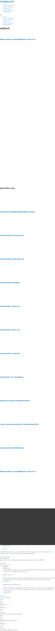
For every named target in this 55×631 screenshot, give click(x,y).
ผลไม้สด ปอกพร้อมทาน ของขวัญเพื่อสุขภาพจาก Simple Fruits (18, 39)
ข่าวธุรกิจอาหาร (6, 8)
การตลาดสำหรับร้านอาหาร (8, 5)
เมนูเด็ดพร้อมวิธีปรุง (7, 11)
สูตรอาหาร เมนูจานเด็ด (8, 7)
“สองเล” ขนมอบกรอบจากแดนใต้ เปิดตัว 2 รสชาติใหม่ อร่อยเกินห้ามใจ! (19, 424)
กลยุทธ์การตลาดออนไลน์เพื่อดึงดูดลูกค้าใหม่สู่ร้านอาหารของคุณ (17, 212)
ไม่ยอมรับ (5, 556)
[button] (27, 15)
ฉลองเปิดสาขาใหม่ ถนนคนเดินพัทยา (10, 282)
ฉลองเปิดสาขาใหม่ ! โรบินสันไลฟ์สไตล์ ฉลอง (12, 448)
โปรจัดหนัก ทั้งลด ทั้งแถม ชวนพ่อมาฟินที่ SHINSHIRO (15, 400)
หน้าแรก (4, 3)
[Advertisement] (27, 106)
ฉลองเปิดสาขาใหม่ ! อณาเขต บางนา (10, 330)
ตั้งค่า (34, 553)
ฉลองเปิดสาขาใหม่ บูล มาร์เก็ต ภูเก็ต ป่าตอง (12, 259)
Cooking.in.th (7, 1)
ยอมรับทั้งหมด (3, 563)
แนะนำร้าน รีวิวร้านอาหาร (8, 10)
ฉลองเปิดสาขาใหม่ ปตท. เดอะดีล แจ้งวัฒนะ (12, 235)
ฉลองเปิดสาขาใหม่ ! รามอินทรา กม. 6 (10, 306)
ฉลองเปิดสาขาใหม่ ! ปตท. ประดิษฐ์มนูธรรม (11, 377)
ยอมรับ (8, 556)
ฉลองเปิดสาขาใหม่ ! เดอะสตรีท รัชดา (10, 353)
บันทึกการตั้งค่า (3, 596)
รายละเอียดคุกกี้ (6, 581)
